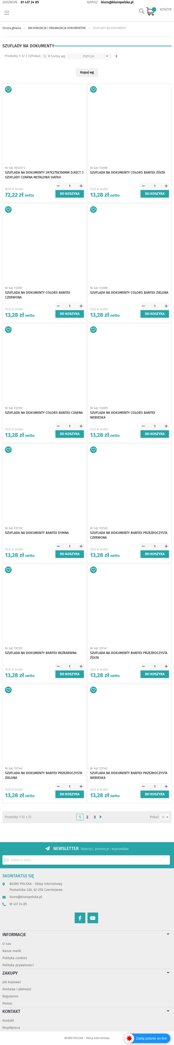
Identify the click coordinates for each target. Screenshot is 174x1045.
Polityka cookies (14, 958)
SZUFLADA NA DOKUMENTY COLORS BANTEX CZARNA (44, 413)
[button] (8, 89)
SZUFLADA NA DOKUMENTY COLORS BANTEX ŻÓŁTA (127, 173)
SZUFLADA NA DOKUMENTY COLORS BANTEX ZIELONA (129, 293)
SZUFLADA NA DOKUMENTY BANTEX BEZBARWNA (41, 653)
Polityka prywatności (18, 965)
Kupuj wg (87, 72)
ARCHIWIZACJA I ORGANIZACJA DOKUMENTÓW (57, 28)
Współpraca (11, 1028)
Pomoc (7, 1003)
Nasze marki (11, 951)
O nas (6, 944)
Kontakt (8, 1021)
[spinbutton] (69, 186)
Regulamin (10, 996)
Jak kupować (11, 982)
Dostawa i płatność (16, 989)
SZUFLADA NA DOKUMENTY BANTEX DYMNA (37, 533)
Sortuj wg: (58, 56)
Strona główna (12, 28)
